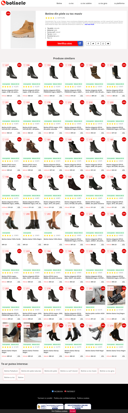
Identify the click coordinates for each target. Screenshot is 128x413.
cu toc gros (102, 3)
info (19, 96)
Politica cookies (83, 398)
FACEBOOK (57, 391)
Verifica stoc (70, 43)
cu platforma (119, 3)
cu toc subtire (86, 3)
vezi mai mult (89, 24)
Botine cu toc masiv (89, 371)
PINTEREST (69, 391)
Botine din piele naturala (31, 371)
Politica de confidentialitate (65, 398)
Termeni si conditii (45, 398)
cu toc (71, 3)
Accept (72, 411)
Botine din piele (50, 371)
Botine (59, 3)
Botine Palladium (11, 371)
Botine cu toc (9, 377)
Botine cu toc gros (107, 371)
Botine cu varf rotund (68, 371)
